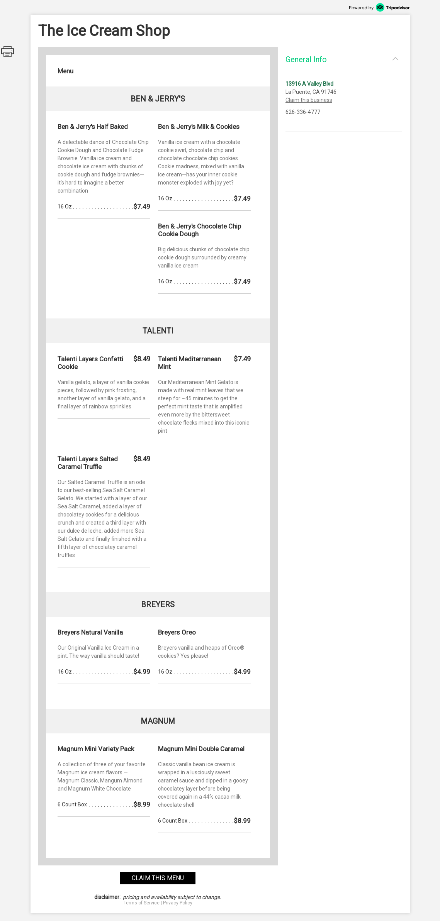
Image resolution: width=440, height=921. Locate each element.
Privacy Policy (177, 903)
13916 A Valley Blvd (309, 84)
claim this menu (158, 878)
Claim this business (308, 100)
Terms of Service (142, 903)
